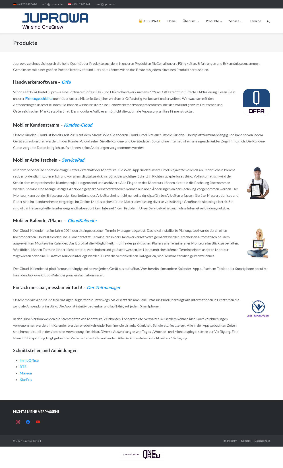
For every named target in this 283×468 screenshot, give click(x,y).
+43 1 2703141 (81, 4)
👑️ (149, 21)
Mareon (26, 373)
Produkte (212, 21)
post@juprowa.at (106, 4)
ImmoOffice (29, 360)
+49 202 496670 (27, 4)
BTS (23, 366)
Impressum (230, 440)
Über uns (189, 21)
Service (234, 21)
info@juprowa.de (52, 4)
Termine (255, 21)
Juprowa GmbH (32, 441)
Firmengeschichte (39, 98)
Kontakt (245, 440)
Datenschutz (262, 440)
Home (171, 21)
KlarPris (26, 379)
